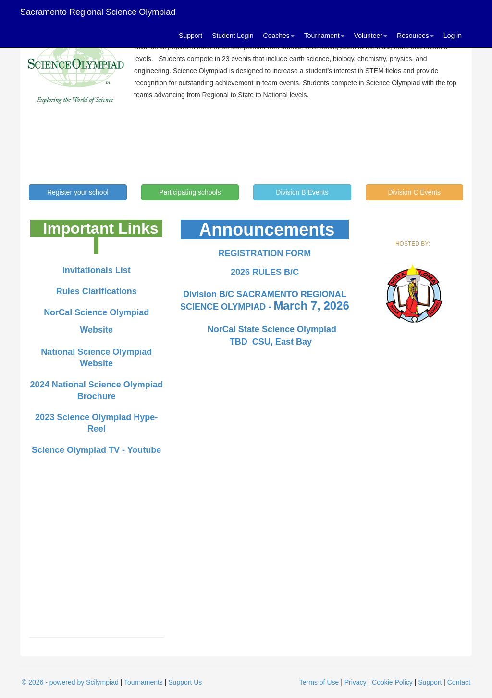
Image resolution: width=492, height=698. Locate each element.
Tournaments (143, 682)
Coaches (279, 35)
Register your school (78, 192)
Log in (452, 35)
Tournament (324, 35)
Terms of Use (319, 682)
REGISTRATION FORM (265, 253)
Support (190, 35)
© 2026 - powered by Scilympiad (70, 682)
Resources (415, 35)
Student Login (232, 35)
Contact (458, 682)
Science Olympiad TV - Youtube (96, 450)
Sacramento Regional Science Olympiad (97, 12)
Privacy (355, 682)
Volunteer (370, 35)
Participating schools (190, 192)
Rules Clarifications (96, 291)
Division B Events (302, 192)
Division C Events (414, 192)
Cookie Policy (392, 682)
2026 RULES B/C (265, 272)
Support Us (185, 682)
